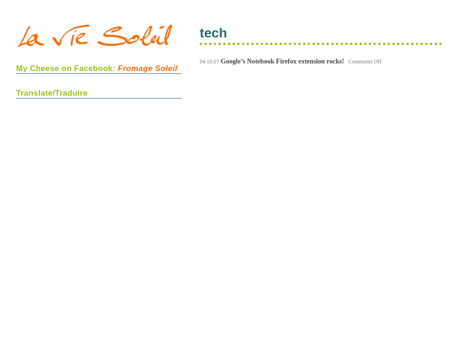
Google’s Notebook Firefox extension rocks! (282, 61)
